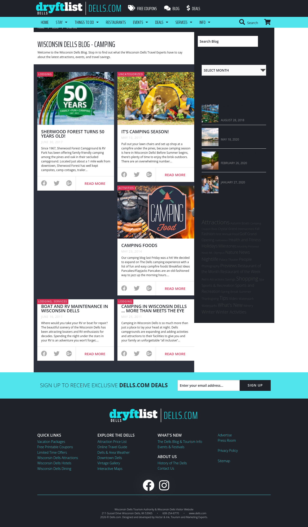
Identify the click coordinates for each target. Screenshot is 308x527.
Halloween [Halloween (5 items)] (221, 240)
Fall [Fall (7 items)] (257, 229)
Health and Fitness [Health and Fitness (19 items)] (245, 239)
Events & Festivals (171, 447)
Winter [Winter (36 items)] (208, 312)
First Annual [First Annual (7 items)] (223, 234)
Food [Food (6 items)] (235, 234)
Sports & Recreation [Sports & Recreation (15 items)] (218, 285)
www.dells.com (197, 513)
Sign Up (255, 385)
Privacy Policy (228, 450)
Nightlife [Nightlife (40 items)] (210, 259)
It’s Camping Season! (145, 131)
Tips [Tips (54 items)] (223, 297)
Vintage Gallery (108, 463)
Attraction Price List (112, 441)
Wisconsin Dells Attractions (57, 457)
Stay (59, 22)
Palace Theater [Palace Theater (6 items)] (228, 260)
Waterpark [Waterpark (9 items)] (246, 298)
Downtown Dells (109, 457)
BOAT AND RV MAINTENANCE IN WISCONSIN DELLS (74, 308)
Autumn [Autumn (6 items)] (236, 223)
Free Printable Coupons (55, 447)
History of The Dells (172, 463)
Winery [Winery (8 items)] (248, 305)
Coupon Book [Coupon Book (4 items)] (209, 229)
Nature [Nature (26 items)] (231, 252)
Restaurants (116, 22)
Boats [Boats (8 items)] (246, 223)
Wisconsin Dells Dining (54, 468)
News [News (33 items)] (244, 252)
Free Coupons (142, 8)
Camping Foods (139, 245)
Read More (94, 183)
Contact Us (166, 468)
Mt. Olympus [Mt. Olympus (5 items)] (217, 252)
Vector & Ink (162, 517)
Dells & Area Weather (113, 452)
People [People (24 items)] (245, 259)
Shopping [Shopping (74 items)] (247, 278)
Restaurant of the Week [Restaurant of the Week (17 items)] (240, 271)
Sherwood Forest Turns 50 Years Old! (72, 134)
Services (181, 22)
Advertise (225, 435)
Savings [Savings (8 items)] (230, 279)
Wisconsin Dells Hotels (54, 463)
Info (202, 22)
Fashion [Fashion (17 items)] (208, 233)
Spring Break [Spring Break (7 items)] (229, 292)
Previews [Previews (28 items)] (228, 265)
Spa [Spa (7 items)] (261, 279)
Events (138, 22)
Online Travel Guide (112, 447)
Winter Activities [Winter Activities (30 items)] (231, 312)
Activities (126, 188)
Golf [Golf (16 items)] (243, 233)
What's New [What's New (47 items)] (230, 305)
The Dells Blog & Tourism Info (180, 441)
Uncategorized (130, 74)
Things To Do (84, 22)
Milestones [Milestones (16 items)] (227, 246)
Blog (172, 8)
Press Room (227, 440)
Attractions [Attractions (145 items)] (216, 222)
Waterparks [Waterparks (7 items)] (209, 306)
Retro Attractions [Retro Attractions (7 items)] (213, 279)
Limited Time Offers (52, 452)
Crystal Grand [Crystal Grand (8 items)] (227, 229)
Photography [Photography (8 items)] (211, 266)
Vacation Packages (51, 441)
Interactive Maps (109, 468)
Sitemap (224, 461)
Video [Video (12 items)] (233, 298)
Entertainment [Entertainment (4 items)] (246, 229)
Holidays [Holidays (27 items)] (210, 246)
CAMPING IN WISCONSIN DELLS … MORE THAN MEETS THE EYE (154, 308)
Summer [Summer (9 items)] (245, 291)
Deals (193, 8)
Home (45, 22)
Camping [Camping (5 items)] (255, 223)
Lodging (45, 74)
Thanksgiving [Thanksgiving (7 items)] (210, 299)
